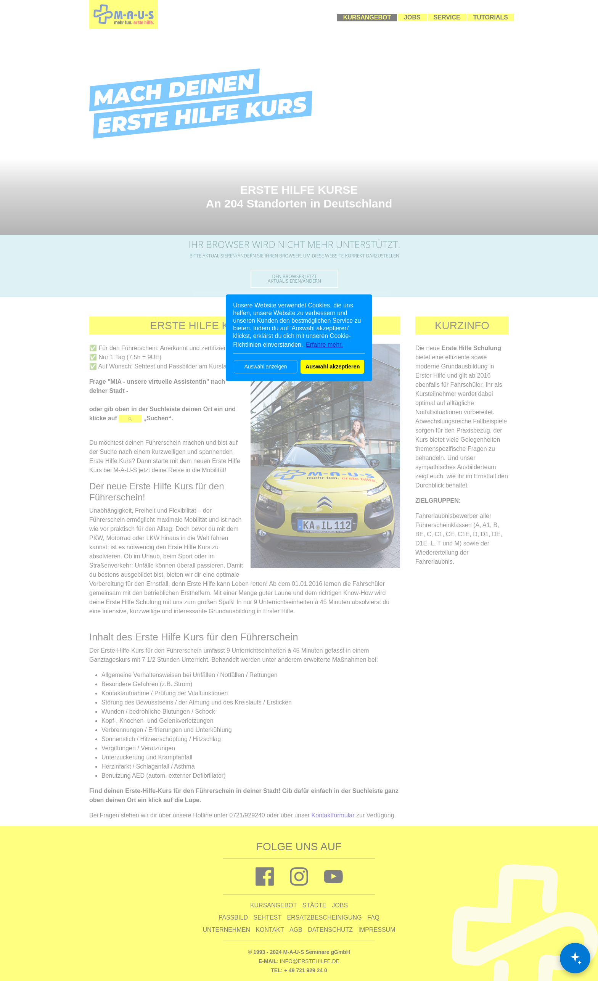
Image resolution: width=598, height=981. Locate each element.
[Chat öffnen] (575, 958)
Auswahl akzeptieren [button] (332, 366)
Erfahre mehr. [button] (324, 344)
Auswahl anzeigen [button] (265, 366)
